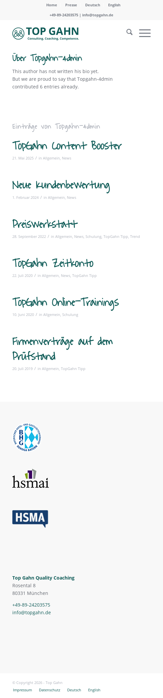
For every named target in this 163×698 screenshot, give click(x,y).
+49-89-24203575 (31, 605)
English (114, 4)
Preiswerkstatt (44, 224)
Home (51, 4)
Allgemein (51, 157)
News (66, 157)
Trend (135, 236)
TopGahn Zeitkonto (52, 263)
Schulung (93, 236)
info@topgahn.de (97, 14)
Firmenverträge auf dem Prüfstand (62, 349)
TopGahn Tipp (115, 236)
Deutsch (92, 4)
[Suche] (126, 33)
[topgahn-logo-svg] (67, 33)
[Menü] (141, 33)
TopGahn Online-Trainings (65, 302)
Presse (71, 4)
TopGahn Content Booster (66, 146)
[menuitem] (52, 5)
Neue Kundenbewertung (61, 185)
